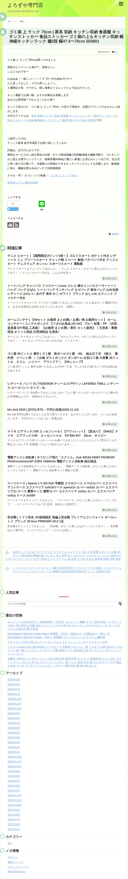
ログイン (13, 857)
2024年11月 (15, 761)
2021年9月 (14, 810)
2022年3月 (14, 785)
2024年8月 (14, 776)
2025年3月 (14, 742)
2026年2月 (14, 689)
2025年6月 (14, 728)
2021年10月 (15, 805)
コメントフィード (18, 867)
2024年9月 (14, 771)
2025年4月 (14, 737)
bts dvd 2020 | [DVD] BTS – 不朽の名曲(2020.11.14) (42, 409)
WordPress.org (16, 871)
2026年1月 (14, 694)
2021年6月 (14, 824)
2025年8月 (14, 718)
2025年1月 (14, 752)
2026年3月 (14, 684)
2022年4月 (14, 781)
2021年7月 (14, 819)
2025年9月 (14, 713)
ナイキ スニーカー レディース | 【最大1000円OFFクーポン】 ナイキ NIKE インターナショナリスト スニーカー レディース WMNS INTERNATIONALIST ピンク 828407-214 (63, 569)
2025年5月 (14, 732)
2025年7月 (14, 723)
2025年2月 (14, 747)
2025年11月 (15, 703)
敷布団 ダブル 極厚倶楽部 (22, 182)
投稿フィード (16, 862)
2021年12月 (15, 795)
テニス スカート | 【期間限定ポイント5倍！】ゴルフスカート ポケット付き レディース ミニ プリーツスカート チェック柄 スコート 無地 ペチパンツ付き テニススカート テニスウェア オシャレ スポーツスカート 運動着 (62, 260)
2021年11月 (15, 800)
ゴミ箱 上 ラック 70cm (63, 175)
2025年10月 (15, 708)
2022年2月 (14, 790)
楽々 (116, 52)
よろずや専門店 (25, 5)
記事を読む (111, 278)
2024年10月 (15, 766)
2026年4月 (14, 679)
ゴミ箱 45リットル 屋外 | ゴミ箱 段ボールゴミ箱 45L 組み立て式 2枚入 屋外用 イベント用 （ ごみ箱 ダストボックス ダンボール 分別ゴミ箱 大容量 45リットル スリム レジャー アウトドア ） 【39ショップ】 (62, 358)
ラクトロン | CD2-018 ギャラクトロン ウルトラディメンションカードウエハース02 (58, 642)
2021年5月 (14, 829)
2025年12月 (15, 699)
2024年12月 (15, 756)
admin (115, 233)
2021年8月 (14, 814)
